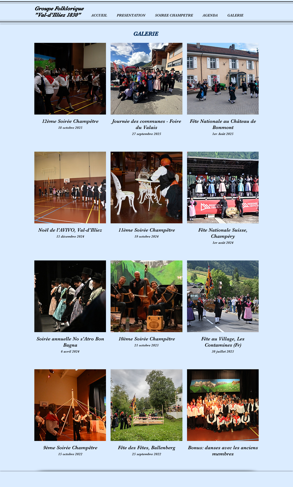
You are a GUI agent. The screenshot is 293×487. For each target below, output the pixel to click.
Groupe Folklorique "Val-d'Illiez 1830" (58, 11)
